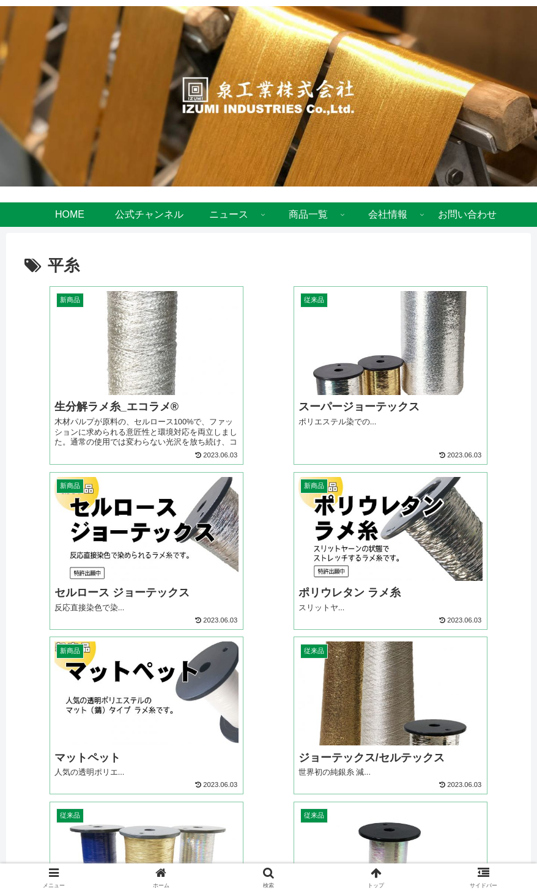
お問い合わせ (318, 861)
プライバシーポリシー (237, 861)
